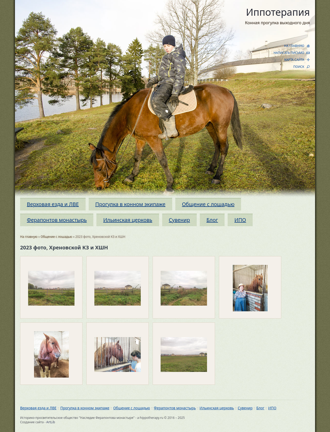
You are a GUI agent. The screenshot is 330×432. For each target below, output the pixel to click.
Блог (212, 219)
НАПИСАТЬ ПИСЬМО (289, 53)
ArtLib (50, 422)
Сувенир (179, 219)
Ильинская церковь (127, 219)
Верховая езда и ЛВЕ (53, 204)
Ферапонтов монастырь (57, 219)
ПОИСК (298, 66)
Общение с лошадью (208, 204)
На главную (28, 236)
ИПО (240, 219)
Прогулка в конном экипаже (130, 204)
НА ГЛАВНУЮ (294, 46)
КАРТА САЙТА (294, 60)
